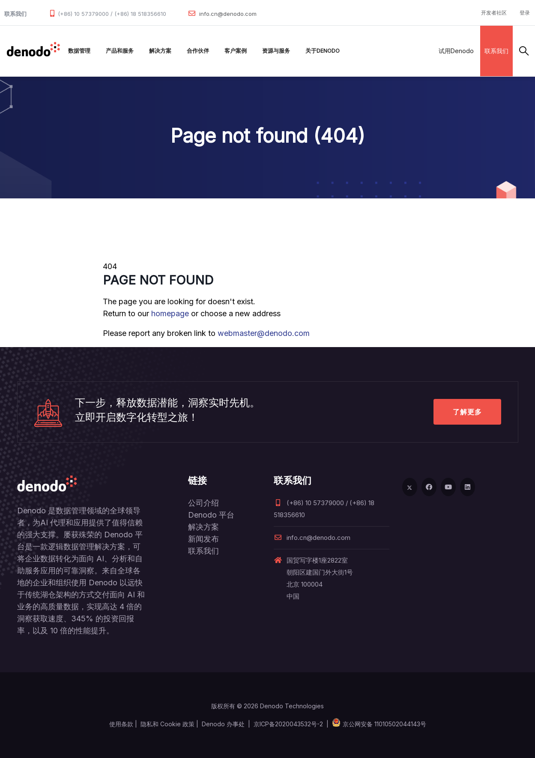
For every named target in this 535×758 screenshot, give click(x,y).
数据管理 (79, 51)
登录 (525, 12)
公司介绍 (203, 502)
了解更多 (467, 411)
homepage (170, 313)
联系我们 (496, 50)
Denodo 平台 (211, 514)
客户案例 (235, 51)
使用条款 (121, 724)
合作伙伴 (198, 51)
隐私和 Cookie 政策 (167, 724)
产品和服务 (120, 51)
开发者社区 (494, 12)
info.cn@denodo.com (228, 13)
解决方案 (160, 51)
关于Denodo (322, 51)
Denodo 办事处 (223, 724)
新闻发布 (203, 538)
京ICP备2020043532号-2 (288, 724)
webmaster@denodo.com (264, 333)
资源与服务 (276, 51)
